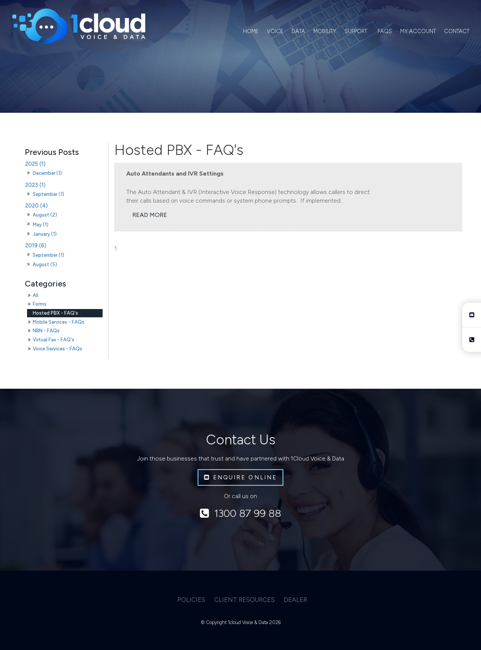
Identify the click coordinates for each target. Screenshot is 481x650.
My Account (418, 31)
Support (356, 31)
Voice (275, 31)
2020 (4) (36, 205)
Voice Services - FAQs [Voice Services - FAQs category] (57, 349)
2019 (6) (35, 245)
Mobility (324, 31)
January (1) (45, 234)
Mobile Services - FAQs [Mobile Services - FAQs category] (59, 322)
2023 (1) (35, 185)
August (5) (45, 264)
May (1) (40, 224)
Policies (191, 599)
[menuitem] (191, 600)
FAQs (385, 31)
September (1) (48, 194)
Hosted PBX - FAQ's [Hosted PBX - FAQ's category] (55, 313)
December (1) (47, 173)
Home (251, 31)
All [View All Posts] (35, 295)
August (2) (45, 215)
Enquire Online (245, 477)
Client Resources (244, 599)
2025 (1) (35, 164)
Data (298, 31)
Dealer (295, 599)
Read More (149, 215)
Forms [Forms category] (40, 304)
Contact (456, 31)
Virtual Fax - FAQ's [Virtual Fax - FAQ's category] (53, 339)
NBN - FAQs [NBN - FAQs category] (46, 330)
